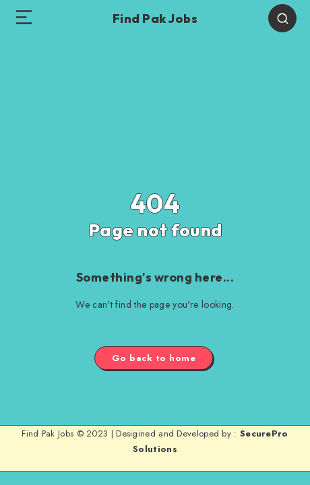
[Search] (282, 18)
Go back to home (154, 358)
